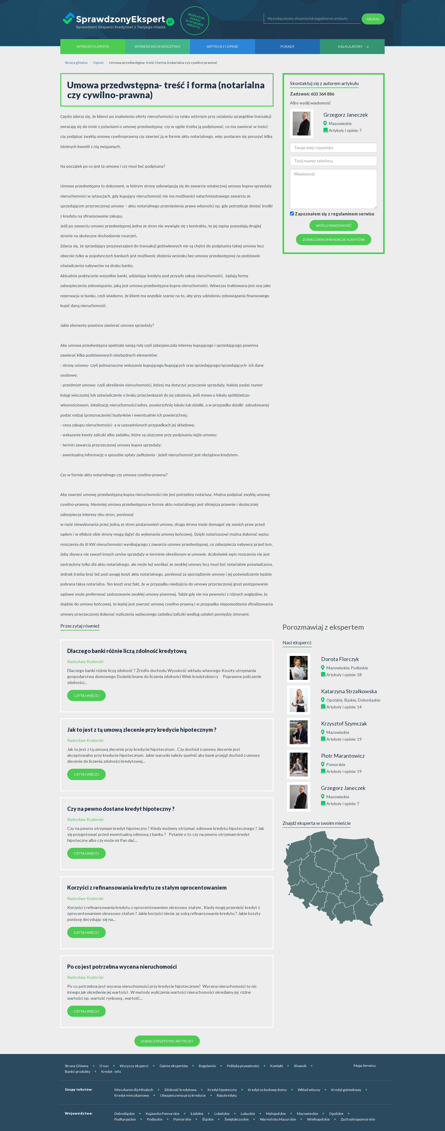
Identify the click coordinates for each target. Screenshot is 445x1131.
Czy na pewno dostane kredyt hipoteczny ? (120, 808)
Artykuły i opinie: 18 (344, 674)
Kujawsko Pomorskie (162, 1113)
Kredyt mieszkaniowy (131, 1095)
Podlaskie (359, 667)
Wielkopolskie (318, 1119)
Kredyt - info (111, 1071)
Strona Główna (76, 1066)
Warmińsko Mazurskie (278, 1119)
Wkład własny (309, 1089)
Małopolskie (276, 1113)
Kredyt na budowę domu (267, 1089)
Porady (287, 46)
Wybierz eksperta (92, 46)
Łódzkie (197, 1113)
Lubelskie (222, 1113)
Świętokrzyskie (237, 1119)
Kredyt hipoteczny (222, 1089)
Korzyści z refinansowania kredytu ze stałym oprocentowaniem (147, 887)
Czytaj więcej (86, 695)
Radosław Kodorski (85, 661)
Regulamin (207, 1066)
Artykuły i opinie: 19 (344, 739)
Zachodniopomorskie (358, 1119)
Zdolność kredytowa (180, 1089)
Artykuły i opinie (222, 46)
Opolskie (334, 700)
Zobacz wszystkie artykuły (167, 1041)
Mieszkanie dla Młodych (133, 1089)
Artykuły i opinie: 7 (345, 130)
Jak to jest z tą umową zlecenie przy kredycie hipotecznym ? (141, 729)
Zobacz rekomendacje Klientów (334, 239)
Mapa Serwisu (365, 1065)
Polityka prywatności (243, 1066)
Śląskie (350, 700)
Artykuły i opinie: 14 (344, 707)
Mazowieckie (340, 123)
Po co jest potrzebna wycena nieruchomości (122, 966)
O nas (104, 1066)
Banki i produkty (77, 1071)
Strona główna (76, 62)
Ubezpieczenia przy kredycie (183, 1095)
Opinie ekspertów (173, 1066)
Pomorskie (335, 764)
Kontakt (276, 1066)
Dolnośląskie (369, 700)
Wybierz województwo (157, 46)
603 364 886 (322, 93)
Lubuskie (248, 1113)
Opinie (98, 62)
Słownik (300, 1066)
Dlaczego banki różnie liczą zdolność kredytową (127, 651)
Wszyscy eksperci (134, 1066)
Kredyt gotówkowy (346, 1089)
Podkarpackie (125, 1119)
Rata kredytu (227, 1095)
